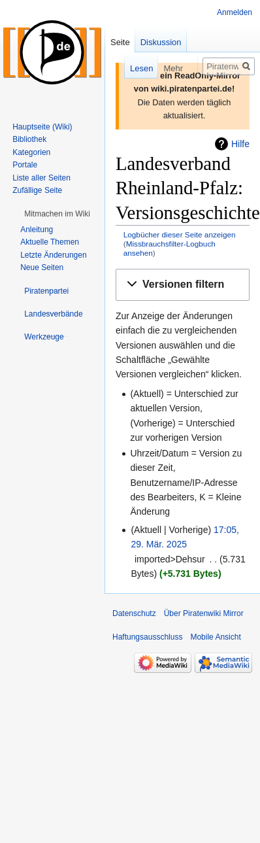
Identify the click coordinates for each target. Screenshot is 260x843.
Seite (120, 42)
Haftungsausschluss (147, 637)
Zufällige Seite (37, 190)
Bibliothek (29, 139)
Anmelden (234, 12)
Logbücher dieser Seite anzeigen (179, 234)
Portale (24, 164)
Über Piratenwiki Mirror (204, 613)
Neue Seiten (41, 267)
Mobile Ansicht (215, 637)
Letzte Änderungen (53, 255)
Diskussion (161, 42)
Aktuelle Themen (49, 242)
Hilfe (240, 144)
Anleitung (36, 229)
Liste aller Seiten (41, 177)
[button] (182, 285)
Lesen (120, 68)
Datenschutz (134, 613)
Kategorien (31, 152)
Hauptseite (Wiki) (42, 126)
